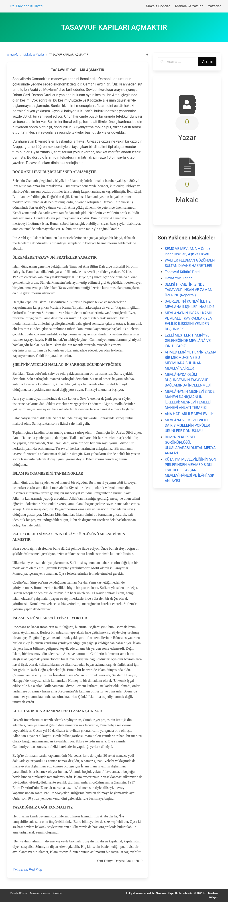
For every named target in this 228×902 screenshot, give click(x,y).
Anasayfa (12, 54)
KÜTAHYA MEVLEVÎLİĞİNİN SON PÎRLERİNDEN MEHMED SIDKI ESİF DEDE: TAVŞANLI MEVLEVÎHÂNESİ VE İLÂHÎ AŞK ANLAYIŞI (190, 470)
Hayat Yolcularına (178, 278)
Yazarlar (57, 893)
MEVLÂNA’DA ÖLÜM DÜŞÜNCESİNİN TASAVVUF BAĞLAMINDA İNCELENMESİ (188, 379)
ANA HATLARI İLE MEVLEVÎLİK (189, 414)
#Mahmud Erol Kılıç (27, 870)
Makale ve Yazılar (33, 54)
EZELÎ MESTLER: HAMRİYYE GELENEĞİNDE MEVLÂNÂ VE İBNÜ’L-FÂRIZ (188, 340)
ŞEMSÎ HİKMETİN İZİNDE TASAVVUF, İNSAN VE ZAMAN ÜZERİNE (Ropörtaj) (188, 289)
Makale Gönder (19, 893)
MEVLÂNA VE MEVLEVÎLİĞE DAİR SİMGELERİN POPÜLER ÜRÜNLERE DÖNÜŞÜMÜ (187, 425)
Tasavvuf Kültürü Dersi (182, 272)
